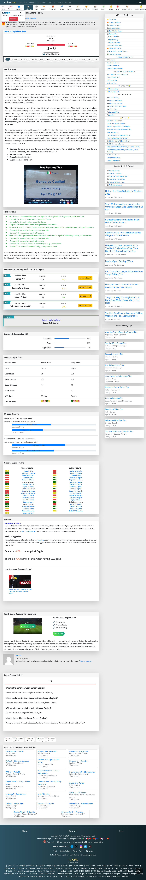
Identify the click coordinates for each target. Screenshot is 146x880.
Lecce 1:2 (75, 504)
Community (42, 2)
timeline (41, 540)
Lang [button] (140, 2)
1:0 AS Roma (76, 480)
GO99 (88, 871)
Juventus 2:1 (75, 482)
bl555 (32, 868)
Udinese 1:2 (28, 480)
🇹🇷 (90, 838)
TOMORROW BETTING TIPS (124, 71)
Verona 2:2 (76, 493)
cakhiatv (65, 865)
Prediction (33, 59)
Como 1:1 (28, 508)
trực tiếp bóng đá (77, 876)
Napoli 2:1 (28, 499)
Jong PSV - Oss (43, 794)
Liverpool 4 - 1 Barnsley (78, 761)
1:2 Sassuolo (76, 491)
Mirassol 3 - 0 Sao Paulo (47, 751)
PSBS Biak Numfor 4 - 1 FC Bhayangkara (48, 772)
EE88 (99, 865)
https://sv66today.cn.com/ (90, 873)
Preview (14, 59)
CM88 (41, 873)
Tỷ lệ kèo (17, 871)
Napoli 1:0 (76, 508)
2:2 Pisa (76, 475)
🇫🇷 (87, 838)
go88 (125, 871)
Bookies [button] (68, 2)
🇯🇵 (101, 838)
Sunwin (101, 871)
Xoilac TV (41, 871)
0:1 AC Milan (75, 471)
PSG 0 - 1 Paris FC (13, 772)
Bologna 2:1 (28, 506)
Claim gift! (13, 19)
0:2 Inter (76, 499)
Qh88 (104, 865)
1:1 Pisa (28, 471)
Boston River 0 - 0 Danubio (24, 812)
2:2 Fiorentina (28, 488)
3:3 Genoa (76, 484)
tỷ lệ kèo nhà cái (11, 865)
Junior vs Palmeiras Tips (114, 398)
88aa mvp (74, 865)
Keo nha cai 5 (23, 868)
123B (93, 865)
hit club (22, 873)
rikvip (51, 868)
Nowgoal (124, 868)
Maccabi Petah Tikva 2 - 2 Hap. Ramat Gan (50, 783)
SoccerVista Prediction (111, 876)
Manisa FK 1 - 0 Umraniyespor (81, 803)
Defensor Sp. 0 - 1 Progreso (72, 812)
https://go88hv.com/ (63, 868)
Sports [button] (31, 2)
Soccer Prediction (59, 838)
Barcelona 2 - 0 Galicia (14, 751)
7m (130, 868)
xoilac (49, 876)
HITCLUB (8, 871)
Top (139, 871)
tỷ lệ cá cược (64, 876)
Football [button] (22, 2)
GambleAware (75, 854)
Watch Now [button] (58, 633)
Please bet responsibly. (94, 842)
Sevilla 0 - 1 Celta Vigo (14, 803)
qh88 (110, 865)
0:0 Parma (28, 497)
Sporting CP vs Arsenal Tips (115, 343)
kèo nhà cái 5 (91, 876)
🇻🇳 (108, 838)
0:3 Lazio (28, 502)
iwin (45, 868)
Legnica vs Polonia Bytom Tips (117, 387)
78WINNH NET (10, 868)
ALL (8, 59)
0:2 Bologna (75, 495)
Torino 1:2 (76, 473)
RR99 (82, 871)
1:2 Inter (28, 477)
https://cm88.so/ (65, 873)
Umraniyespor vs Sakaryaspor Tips (118, 376)
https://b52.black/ (80, 868)
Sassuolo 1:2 (28, 491)
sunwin (57, 865)
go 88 (70, 871)
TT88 (94, 871)
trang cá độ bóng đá (129, 873)
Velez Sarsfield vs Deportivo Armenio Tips (121, 332)
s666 (81, 865)
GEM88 (91, 868)
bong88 (22, 865)
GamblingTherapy (89, 854)
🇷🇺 (97, 838)
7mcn (117, 868)
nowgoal (123, 865)
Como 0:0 (75, 486)
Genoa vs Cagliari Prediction (15, 31)
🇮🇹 (83, 838)
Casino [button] (51, 2)
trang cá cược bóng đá (111, 873)
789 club (14, 873)
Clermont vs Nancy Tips (114, 354)
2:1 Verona (28, 484)
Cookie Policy (65, 851)
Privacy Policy (78, 851)
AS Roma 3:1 (28, 473)
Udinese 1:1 (76, 497)
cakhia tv (33, 876)
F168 (137, 865)
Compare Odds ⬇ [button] (85, 277)
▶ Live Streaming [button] (27, 626)
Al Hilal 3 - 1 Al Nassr (77, 792)
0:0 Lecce (28, 513)
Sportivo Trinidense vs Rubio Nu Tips (119, 431)
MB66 (116, 865)
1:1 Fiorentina (76, 511)
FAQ (89, 59)
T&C (55, 851)
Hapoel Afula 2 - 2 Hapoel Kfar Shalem (18, 783)
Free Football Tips (44, 838)
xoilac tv (42, 876)
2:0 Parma (76, 506)
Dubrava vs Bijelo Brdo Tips (115, 420)
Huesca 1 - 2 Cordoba (46, 803)
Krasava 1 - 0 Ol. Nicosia (78, 751)
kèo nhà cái (31, 865)
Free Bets (71, 59)
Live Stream (81, 59)
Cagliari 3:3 (28, 486)
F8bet (34, 873)
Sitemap (89, 851)
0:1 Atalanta (28, 475)
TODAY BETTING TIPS (125, 57)
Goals (55, 59)
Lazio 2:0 (75, 488)
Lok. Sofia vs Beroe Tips (114, 365)
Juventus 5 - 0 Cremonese (16, 794)
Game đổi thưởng (29, 871)
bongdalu (49, 865)
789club (7, 873)
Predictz (125, 876)
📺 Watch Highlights (51, 53)
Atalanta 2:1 (76, 477)
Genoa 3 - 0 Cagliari (76, 783)
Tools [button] (59, 2)
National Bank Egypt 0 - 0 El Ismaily (48, 761)
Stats (48, 59)
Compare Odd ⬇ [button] (85, 296)
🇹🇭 (104, 838)
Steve (18, 655)
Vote (41, 59)
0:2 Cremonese (28, 493)
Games (62, 59)
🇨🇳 (94, 838)
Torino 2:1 (28, 495)
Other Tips (97, 59)
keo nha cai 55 (110, 871)
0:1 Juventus (28, 511)
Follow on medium (85, 661)
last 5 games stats (29, 531)
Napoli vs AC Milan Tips (114, 409)
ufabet (63, 871)
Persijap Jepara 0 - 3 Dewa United (82, 772)
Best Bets (24, 59)
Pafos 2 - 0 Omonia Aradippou (17, 761)
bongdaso (41, 865)
